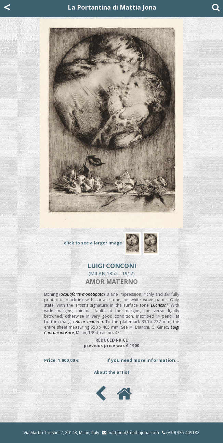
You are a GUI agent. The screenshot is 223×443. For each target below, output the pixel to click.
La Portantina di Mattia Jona (112, 7)
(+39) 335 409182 (180, 432)
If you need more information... (142, 360)
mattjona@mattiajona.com (133, 432)
